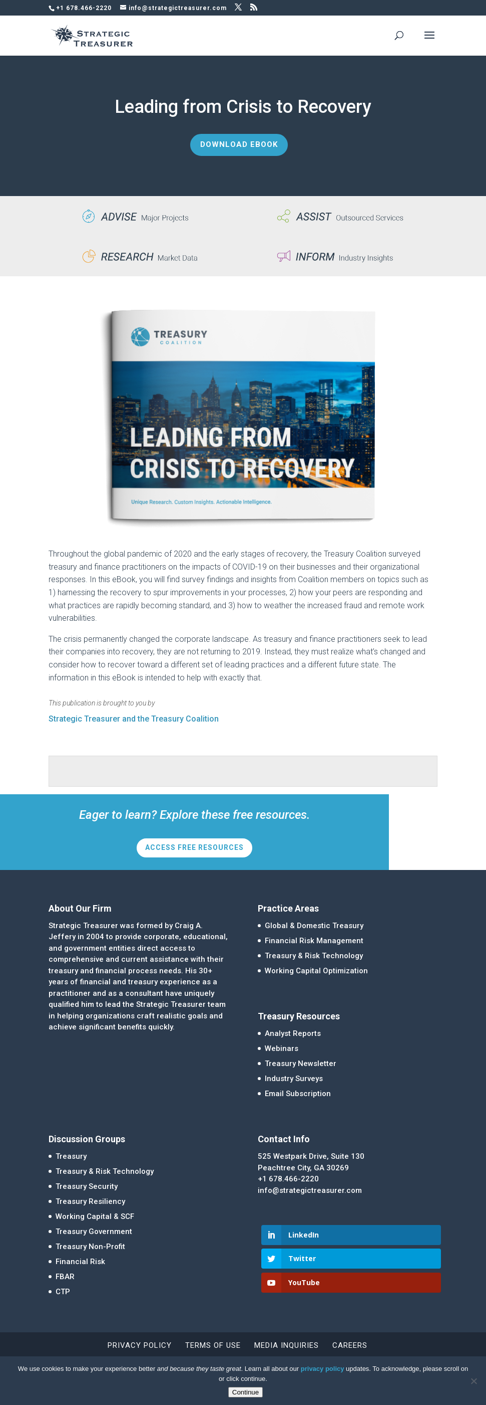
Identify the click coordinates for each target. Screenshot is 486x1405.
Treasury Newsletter (300, 1063)
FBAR (65, 1276)
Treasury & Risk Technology (314, 955)
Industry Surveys (294, 1078)
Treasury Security (87, 1186)
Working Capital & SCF (95, 1216)
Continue (245, 1392)
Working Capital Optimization (316, 970)
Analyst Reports (293, 1033)
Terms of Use (213, 1345)
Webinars (281, 1048)
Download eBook (239, 144)
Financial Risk (80, 1261)
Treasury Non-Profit (90, 1246)
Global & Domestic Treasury (314, 925)
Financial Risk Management (314, 940)
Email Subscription (298, 1093)
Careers (349, 1345)
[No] (473, 1381)
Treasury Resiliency (90, 1201)
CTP (63, 1291)
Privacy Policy (140, 1345)
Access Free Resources (194, 847)
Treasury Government (94, 1231)
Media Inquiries (286, 1345)
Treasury (71, 1156)
